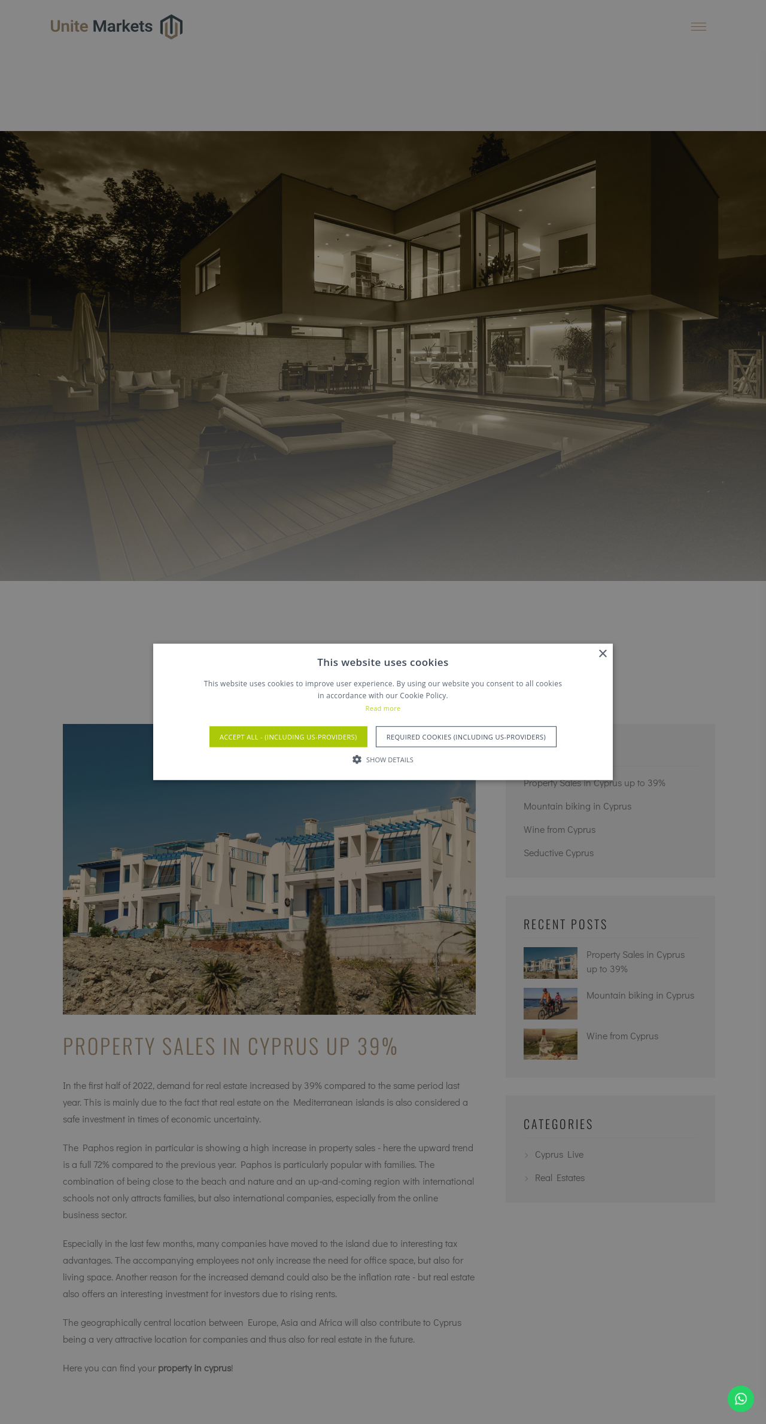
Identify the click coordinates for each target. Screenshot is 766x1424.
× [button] (602, 654)
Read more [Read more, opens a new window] (383, 708)
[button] (383, 759)
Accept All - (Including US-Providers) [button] (288, 736)
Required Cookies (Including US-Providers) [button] (466, 736)
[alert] (383, 712)
